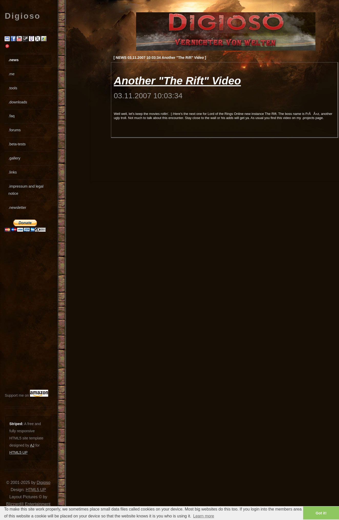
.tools (12, 88)
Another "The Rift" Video (177, 81)
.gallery (14, 158)
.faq (11, 116)
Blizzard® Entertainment (28, 504)
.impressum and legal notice (26, 190)
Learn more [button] (203, 516)
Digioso (43, 482)
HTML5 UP (18, 452)
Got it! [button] (321, 513)
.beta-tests (17, 144)
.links (12, 172)
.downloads (17, 102)
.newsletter (17, 207)
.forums (14, 130)
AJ (32, 445)
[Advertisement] (20, 310)
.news (13, 60)
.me (11, 74)
